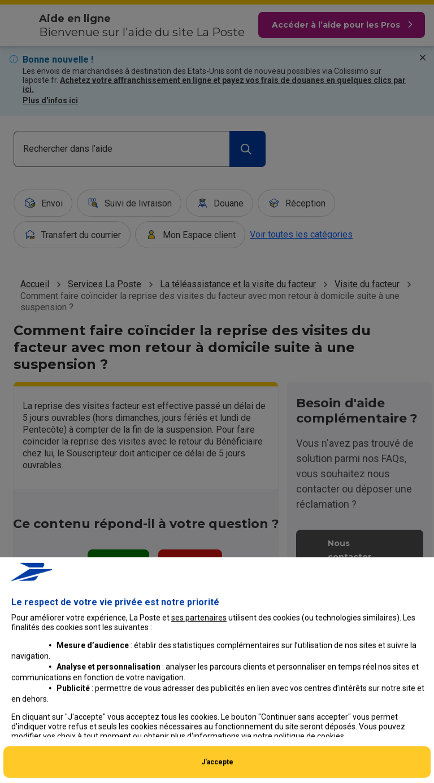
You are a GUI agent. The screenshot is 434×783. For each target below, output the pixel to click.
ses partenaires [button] (199, 688)
